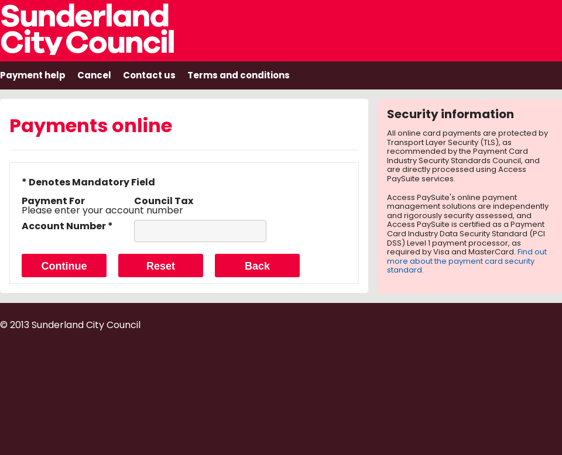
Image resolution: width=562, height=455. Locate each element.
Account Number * (67, 226)
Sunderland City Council (103, 27)
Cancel (94, 75)
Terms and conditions (238, 75)
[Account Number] (200, 231)
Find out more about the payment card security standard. (467, 260)
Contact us (149, 75)
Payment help (33, 75)
